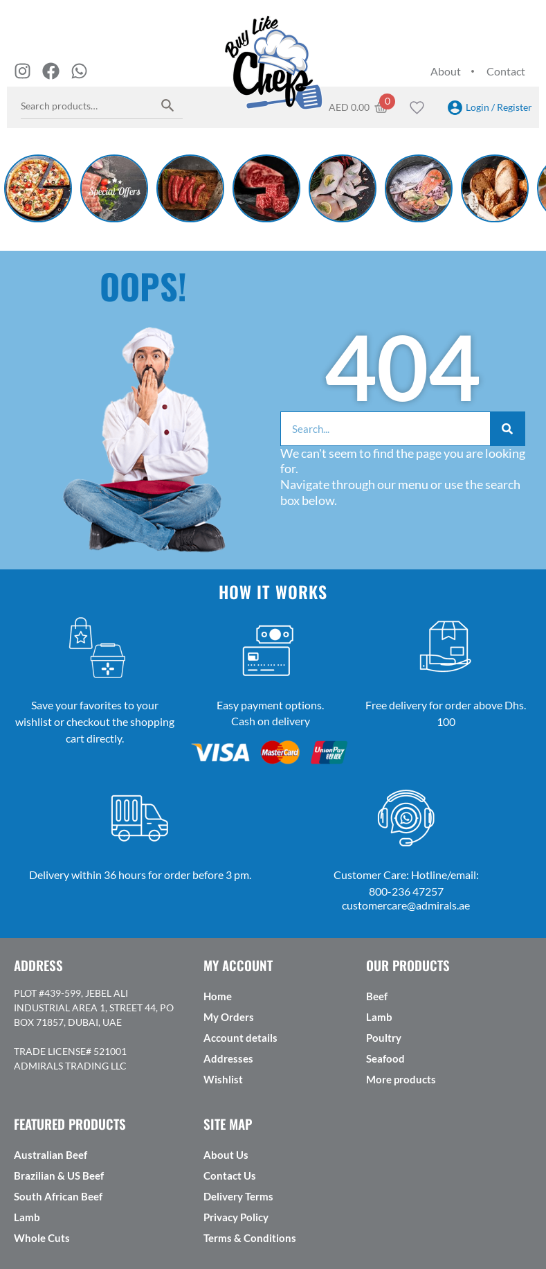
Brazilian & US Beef (59, 1175)
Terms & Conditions (249, 1238)
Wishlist (223, 1079)
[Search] (507, 428)
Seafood (385, 1058)
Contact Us (229, 1175)
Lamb (379, 1017)
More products (401, 1079)
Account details (240, 1037)
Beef (377, 996)
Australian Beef (50, 1154)
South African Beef (58, 1196)
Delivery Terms (238, 1196)
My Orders (228, 1017)
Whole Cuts (42, 1238)
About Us (225, 1154)
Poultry (383, 1037)
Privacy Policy (236, 1217)
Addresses (228, 1058)
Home (217, 996)
